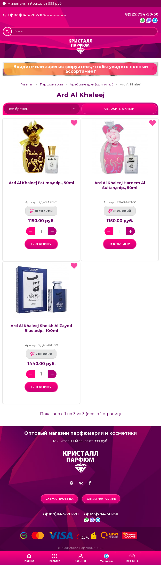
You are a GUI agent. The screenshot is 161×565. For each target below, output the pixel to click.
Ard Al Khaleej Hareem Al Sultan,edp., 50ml (119, 185)
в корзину (41, 244)
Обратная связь (101, 499)
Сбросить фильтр (119, 109)
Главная (26, 84)
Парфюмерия (51, 84)
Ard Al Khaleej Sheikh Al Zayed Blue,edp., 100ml (41, 328)
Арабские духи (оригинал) (91, 84)
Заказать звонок (54, 15)
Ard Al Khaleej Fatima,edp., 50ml (41, 182)
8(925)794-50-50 (141, 14)
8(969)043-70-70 (25, 15)
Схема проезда (59, 499)
